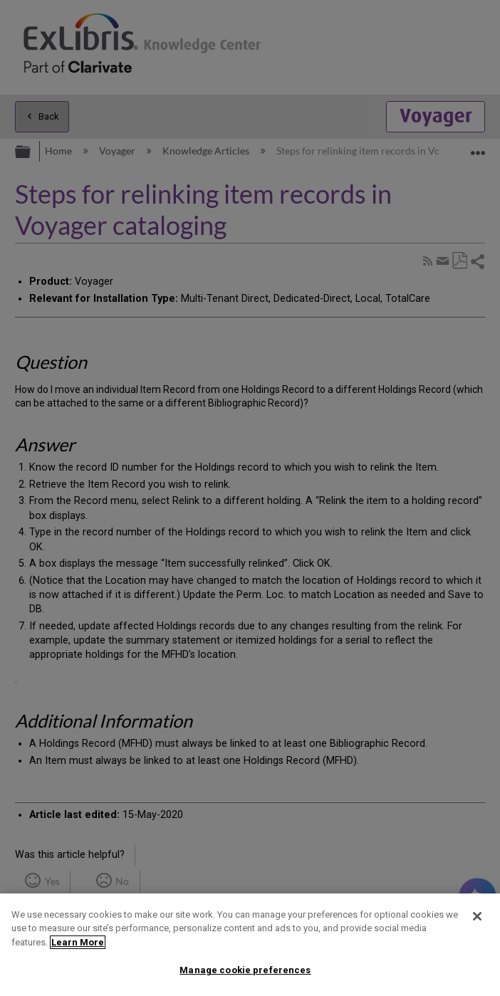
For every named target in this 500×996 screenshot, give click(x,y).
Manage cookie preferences (245, 970)
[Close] (477, 916)
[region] (250, 944)
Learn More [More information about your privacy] (77, 942)
